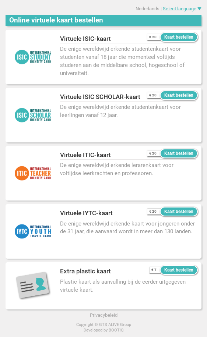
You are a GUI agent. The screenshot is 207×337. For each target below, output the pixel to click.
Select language (179, 8)
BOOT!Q (116, 330)
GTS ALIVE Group (115, 324)
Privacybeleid (103, 315)
